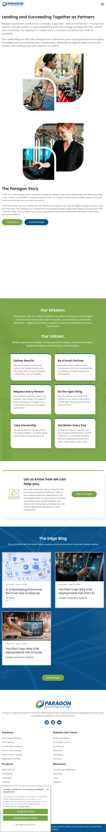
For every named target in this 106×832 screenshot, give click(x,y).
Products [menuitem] (7, 764)
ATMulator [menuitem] (7, 778)
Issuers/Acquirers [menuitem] (61, 738)
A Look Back (12, 222)
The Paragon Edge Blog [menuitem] (64, 769)
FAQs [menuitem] (55, 778)
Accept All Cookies (25, 811)
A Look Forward (36, 222)
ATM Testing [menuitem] (8, 742)
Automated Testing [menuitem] (11, 738)
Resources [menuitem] (59, 764)
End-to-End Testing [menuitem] (11, 750)
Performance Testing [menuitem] (12, 754)
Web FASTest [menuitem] (8, 769)
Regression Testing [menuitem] (11, 758)
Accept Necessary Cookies (25, 818)
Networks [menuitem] (57, 750)
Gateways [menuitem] (58, 754)
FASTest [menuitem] (6, 782)
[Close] (47, 789)
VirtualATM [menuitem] (7, 773)
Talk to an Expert (84, 494)
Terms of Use (71, 826)
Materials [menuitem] (57, 773)
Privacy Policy (84, 826)
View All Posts (53, 677)
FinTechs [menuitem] (57, 758)
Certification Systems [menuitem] (12, 746)
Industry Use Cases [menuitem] (65, 732)
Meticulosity (53, 829)
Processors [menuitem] (58, 746)
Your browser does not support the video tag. (53, 262)
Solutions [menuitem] (7, 732)
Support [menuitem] (57, 782)
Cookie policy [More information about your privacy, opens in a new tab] (23, 806)
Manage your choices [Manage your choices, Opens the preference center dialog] (25, 824)
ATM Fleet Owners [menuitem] (62, 742)
